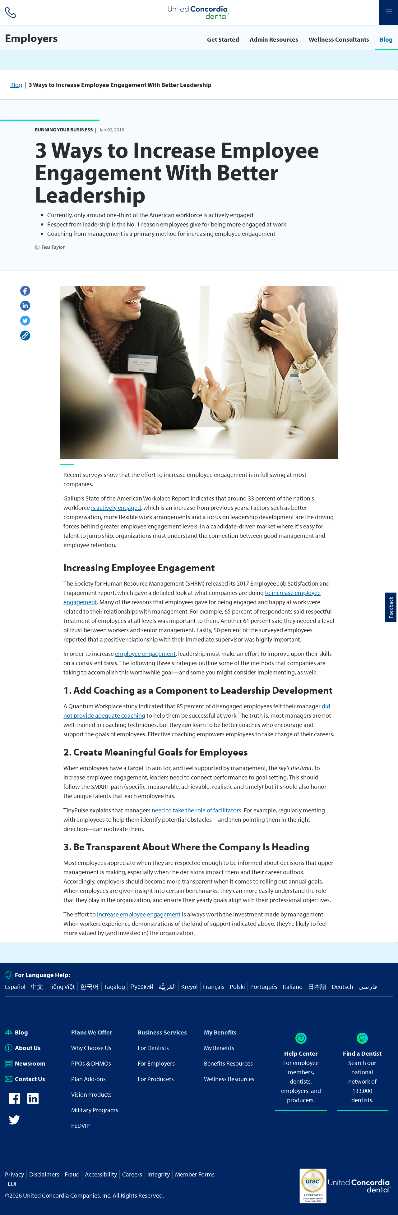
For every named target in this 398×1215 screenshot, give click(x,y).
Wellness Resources (229, 1079)
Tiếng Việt (62, 986)
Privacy (14, 1174)
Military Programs (94, 1110)
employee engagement (145, 653)
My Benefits (220, 1032)
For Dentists (153, 1048)
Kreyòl (189, 986)
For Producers (156, 1079)
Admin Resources (274, 39)
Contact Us (25, 1079)
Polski (237, 986)
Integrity (158, 1174)
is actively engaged (116, 507)
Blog (386, 39)
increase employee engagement (139, 914)
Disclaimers (44, 1174)
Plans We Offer (91, 1032)
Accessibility (101, 1174)
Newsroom (25, 1063)
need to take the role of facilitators (196, 810)
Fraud (72, 1174)
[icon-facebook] (14, 1102)
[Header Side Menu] (388, 12)
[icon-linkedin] (33, 1102)
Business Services (162, 1032)
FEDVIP (80, 1125)
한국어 (89, 986)
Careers (132, 1174)
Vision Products (91, 1094)
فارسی (368, 986)
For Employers (156, 1063)
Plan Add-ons (88, 1079)
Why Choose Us (91, 1048)
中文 (37, 986)
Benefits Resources (228, 1063)
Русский (141, 986)
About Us (23, 1048)
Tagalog (114, 986)
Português (263, 986)
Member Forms (195, 1174)
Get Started (223, 39)
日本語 (317, 986)
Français (213, 986)
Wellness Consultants (339, 39)
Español (15, 986)
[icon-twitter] (14, 1123)
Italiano (293, 986)
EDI (12, 1183)
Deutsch (342, 986)
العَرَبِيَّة (167, 986)
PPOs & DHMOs (91, 1063)
